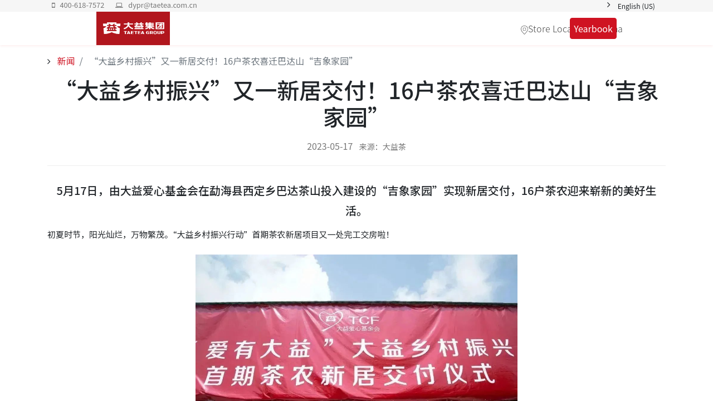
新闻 (65, 60)
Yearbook (592, 28)
